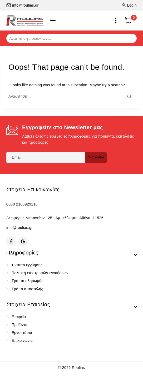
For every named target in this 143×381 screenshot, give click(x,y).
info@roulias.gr (19, 227)
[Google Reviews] (23, 241)
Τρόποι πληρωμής (27, 281)
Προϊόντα (19, 325)
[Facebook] (11, 241)
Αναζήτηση (129, 38)
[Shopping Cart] (130, 20)
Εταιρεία (19, 317)
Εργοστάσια (22, 332)
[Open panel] (52, 20)
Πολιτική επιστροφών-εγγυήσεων (40, 273)
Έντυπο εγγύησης (27, 265)
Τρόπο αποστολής (27, 289)
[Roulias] (24, 20)
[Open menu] (115, 20)
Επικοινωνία (22, 340)
